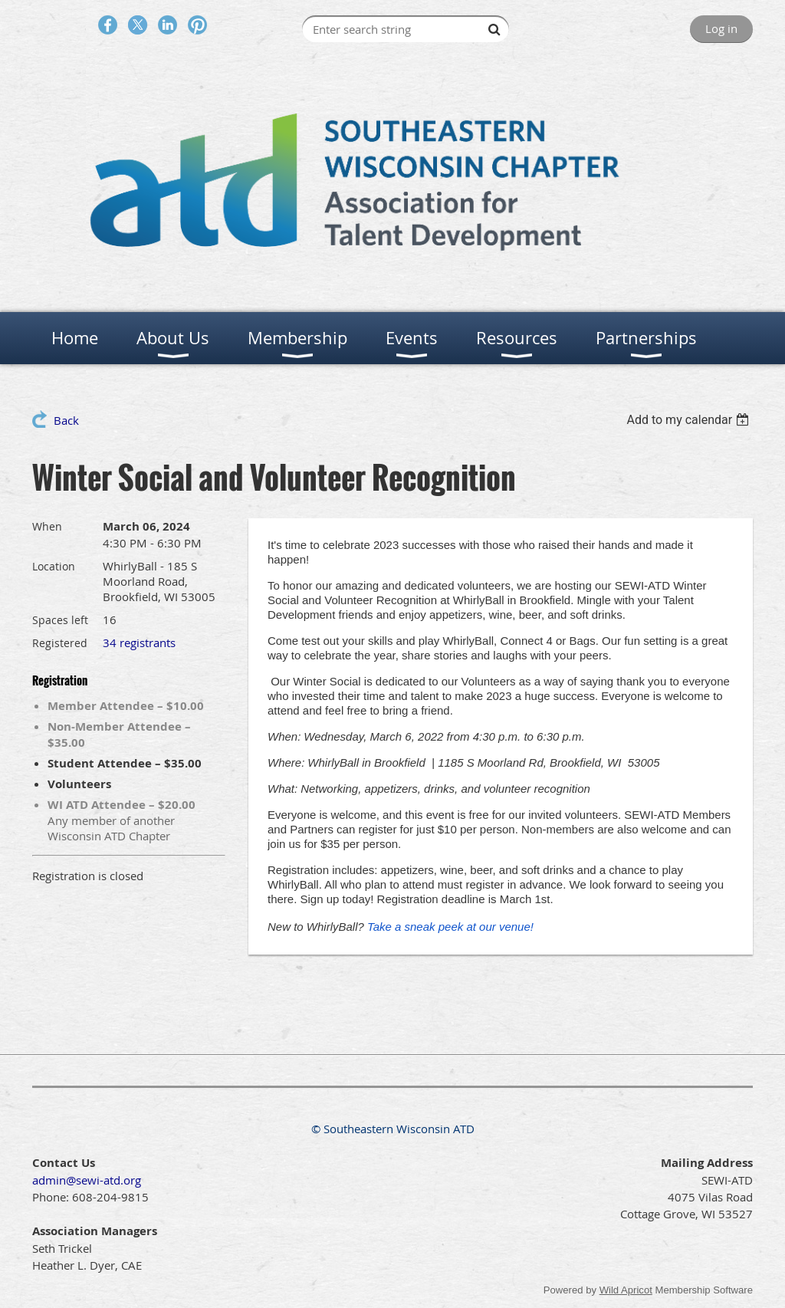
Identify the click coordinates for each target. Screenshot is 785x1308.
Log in (721, 28)
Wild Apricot (625, 1290)
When (47, 526)
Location (53, 566)
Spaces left (60, 620)
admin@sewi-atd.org (86, 1180)
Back (66, 420)
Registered (59, 643)
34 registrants (139, 642)
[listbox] (689, 419)
